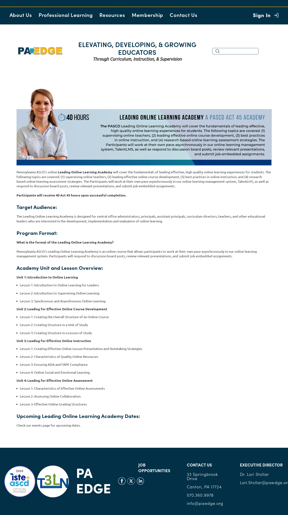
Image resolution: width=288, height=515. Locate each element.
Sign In (262, 14)
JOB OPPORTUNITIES (154, 467)
